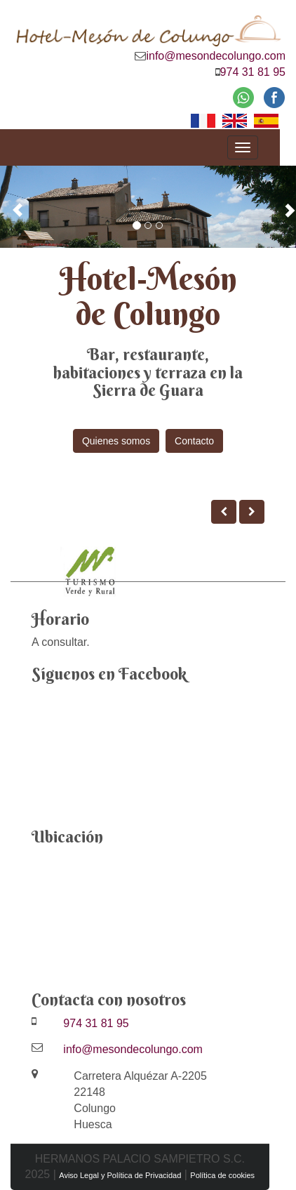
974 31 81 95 (252, 72)
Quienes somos (116, 441)
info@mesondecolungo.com (215, 56)
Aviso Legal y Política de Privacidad (120, 1175)
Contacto (194, 441)
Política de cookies (222, 1175)
